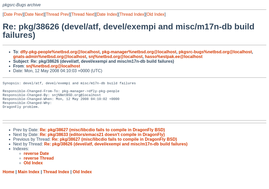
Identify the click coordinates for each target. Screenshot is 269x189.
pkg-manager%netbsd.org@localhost (139, 52)
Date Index (107, 14)
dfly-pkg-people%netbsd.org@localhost (60, 52)
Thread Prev (57, 14)
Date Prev (13, 14)
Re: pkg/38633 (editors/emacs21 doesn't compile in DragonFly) (102, 141)
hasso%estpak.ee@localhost (173, 56)
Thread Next (82, 14)
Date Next (34, 14)
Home (8, 179)
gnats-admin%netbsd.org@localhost (49, 56)
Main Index (29, 179)
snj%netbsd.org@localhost (116, 56)
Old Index (155, 14)
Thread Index (132, 14)
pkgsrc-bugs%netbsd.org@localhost (215, 52)
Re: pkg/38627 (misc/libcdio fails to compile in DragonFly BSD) (102, 137)
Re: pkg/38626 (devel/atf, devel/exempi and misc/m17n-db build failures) (116, 151)
